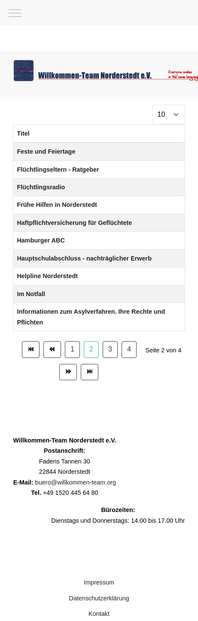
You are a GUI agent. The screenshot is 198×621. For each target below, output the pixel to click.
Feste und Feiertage (46, 151)
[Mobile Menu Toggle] (15, 12)
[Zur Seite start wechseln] (31, 349)
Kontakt (99, 613)
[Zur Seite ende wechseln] (89, 372)
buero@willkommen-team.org (75, 482)
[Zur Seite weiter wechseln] (68, 372)
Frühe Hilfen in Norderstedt (57, 204)
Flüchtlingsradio (41, 187)
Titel (23, 133)
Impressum (99, 582)
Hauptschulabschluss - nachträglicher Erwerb (84, 258)
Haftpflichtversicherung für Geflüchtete (74, 222)
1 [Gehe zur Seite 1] (72, 349)
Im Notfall (31, 294)
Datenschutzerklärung (99, 598)
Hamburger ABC (40, 240)
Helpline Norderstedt (47, 276)
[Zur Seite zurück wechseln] (52, 349)
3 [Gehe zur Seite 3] (110, 349)
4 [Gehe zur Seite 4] (129, 349)
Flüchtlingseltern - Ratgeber (58, 169)
